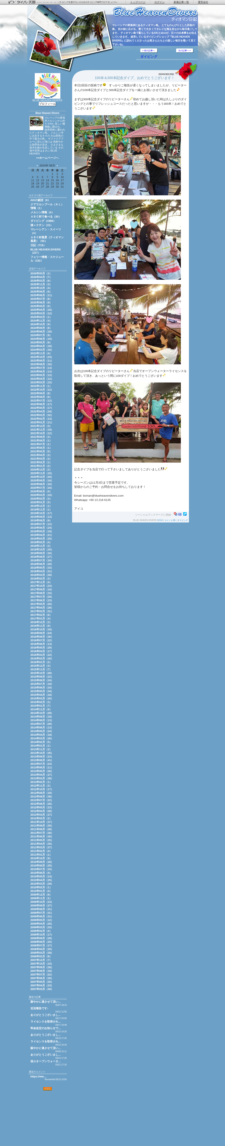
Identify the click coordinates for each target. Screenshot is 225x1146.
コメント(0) (169, 520)
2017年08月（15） (42, 593)
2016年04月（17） (42, 651)
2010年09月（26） (42, 862)
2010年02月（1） (41, 887)
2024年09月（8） (41, 328)
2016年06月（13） (42, 644)
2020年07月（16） (42, 487)
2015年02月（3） (41, 702)
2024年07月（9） (41, 335)
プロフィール (47, 104)
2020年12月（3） (41, 469)
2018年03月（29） (42, 575)
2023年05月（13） (42, 375)
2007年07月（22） (42, 974)
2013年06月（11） (42, 767)
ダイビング (148, 56)
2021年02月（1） (41, 462)
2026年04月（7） (41, 277)
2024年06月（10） (42, 338)
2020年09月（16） (42, 480)
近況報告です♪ (39, 1008)
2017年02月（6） (41, 614)
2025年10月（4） (41, 288)
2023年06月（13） (42, 371)
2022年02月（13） (42, 418)
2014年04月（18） (42, 734)
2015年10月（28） (42, 673)
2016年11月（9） (41, 625)
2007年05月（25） (42, 981)
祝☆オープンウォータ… (45, 1061)
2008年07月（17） (42, 945)
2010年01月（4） (41, 891)
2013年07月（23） (42, 763)
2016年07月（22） (42, 640)
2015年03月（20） (42, 698)
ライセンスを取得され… (45, 1021)
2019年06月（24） (42, 527)
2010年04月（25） (42, 880)
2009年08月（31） (42, 909)
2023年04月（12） (42, 378)
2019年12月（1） (41, 506)
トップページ (137, 2)
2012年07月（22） (42, 800)
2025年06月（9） (41, 302)
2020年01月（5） (41, 502)
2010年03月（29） (42, 883)
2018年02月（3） (41, 578)
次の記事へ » (184, 50)
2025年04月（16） (42, 309)
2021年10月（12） (42, 433)
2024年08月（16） (42, 331)
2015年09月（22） (42, 676)
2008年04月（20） (42, 949)
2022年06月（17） (42, 404)
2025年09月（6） (41, 291)
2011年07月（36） (42, 832)
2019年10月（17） (42, 513)
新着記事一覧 (181, 2)
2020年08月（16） (42, 484)
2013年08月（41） (42, 760)
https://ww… (38, 1076)
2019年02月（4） (41, 542)
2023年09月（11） (42, 360)
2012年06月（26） (42, 803)
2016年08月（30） (42, 636)
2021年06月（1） (41, 447)
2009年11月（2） (41, 898)
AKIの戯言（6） (40, 200)
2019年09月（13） (42, 516)
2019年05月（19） (42, 531)
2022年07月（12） (42, 400)
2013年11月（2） (41, 749)
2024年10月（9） (41, 324)
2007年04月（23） (42, 985)
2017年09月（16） (42, 589)
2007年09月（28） (42, 967)
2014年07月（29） (42, 723)
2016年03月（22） (42, 654)
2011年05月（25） (42, 840)
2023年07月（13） (42, 367)
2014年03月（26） (42, 738)
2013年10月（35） (42, 753)
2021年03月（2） (41, 458)
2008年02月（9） (41, 956)
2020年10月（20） (42, 476)
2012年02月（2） (41, 818)
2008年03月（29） (42, 952)
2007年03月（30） (42, 989)
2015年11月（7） (41, 669)
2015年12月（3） (41, 665)
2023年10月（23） (42, 357)
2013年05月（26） (42, 771)
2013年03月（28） (42, 778)
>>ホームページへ (47, 157)
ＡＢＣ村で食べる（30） (45, 216)
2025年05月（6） (41, 306)
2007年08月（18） (42, 970)
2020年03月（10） (42, 495)
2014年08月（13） (42, 720)
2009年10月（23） (42, 901)
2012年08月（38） (42, 796)
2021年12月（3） (41, 426)
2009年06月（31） (42, 916)
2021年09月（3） (41, 436)
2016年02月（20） (42, 658)
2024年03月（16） (42, 349)
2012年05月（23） (42, 807)
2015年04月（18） (42, 694)
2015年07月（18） (42, 684)
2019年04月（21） (42, 535)
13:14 (160, 520)
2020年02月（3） (41, 498)
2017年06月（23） (42, 600)
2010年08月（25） (42, 865)
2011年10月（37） (42, 822)
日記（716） (38, 245)
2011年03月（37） (42, 847)
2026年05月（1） (41, 273)
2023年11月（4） (41, 353)
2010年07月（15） (42, 869)
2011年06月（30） (42, 836)
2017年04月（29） (42, 607)
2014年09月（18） (42, 716)
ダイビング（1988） (43, 220)
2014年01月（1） (41, 745)
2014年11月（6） (41, 709)
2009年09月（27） (42, 905)
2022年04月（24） (42, 411)
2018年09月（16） (42, 553)
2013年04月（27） (42, 774)
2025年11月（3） (41, 284)
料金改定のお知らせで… (45, 1028)
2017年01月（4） (41, 618)
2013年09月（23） (42, 756)
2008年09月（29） (42, 938)
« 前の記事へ (148, 50)
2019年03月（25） (42, 538)
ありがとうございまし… (45, 1015)
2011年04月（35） (42, 843)
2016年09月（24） (42, 633)
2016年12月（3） (41, 622)
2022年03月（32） (42, 415)
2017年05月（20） (42, 604)
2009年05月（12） (42, 920)
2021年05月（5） (41, 451)
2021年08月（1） (41, 440)
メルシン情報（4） (42, 212)
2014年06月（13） (42, 727)
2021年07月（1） (41, 444)
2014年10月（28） (42, 713)
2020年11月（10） (42, 473)
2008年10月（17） (42, 934)
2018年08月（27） (42, 556)
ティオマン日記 (155, 14)
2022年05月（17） (42, 407)
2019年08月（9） (41, 520)
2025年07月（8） (41, 298)
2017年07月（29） (42, 596)
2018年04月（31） (42, 571)
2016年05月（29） (42, 647)
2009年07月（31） (42, 912)
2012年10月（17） (42, 789)
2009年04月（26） (42, 923)
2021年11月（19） (42, 429)
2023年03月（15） (42, 382)
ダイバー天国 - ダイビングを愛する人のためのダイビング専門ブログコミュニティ (65, 2)
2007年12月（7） (41, 960)
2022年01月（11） (42, 422)
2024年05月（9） (41, 342)
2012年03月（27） (42, 814)
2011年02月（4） (41, 851)
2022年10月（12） (42, 389)
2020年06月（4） (41, 491)
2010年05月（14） (42, 876)
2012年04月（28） (42, 811)
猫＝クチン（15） (41, 225)
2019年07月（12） (42, 524)
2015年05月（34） (42, 691)
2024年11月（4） (41, 320)
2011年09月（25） (42, 825)
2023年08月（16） (42, 364)
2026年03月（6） (41, 280)
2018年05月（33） (42, 567)
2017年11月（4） (41, 582)
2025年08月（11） (42, 295)
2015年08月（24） (42, 680)
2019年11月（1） (41, 509)
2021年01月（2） (41, 466)
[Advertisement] (47, 1118)
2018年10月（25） (42, 549)
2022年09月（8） (41, 393)
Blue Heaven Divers (47, 113)
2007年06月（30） (42, 978)
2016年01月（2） (41, 662)
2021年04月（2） (41, 455)
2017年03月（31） (42, 611)
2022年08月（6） (41, 397)
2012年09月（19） (42, 792)
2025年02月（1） (41, 317)
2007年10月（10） (42, 963)
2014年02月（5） (41, 742)
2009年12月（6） (41, 894)
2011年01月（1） (41, 854)
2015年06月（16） (42, 687)
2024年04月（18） (42, 346)
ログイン (159, 2)
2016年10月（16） (42, 629)
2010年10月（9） (41, 858)
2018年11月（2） (41, 545)
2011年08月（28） (42, 829)
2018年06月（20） (42, 564)
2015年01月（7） (41, 705)
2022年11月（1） (41, 386)
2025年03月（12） (42, 313)
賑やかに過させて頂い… (45, 1001)
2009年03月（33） (42, 927)
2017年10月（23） (42, 585)
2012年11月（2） (41, 785)
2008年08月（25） (42, 941)
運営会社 (203, 2)
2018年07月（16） (42, 560)
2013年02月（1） (41, 782)
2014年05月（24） (42, 731)
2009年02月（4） (41, 931)
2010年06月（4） (41, 872)
